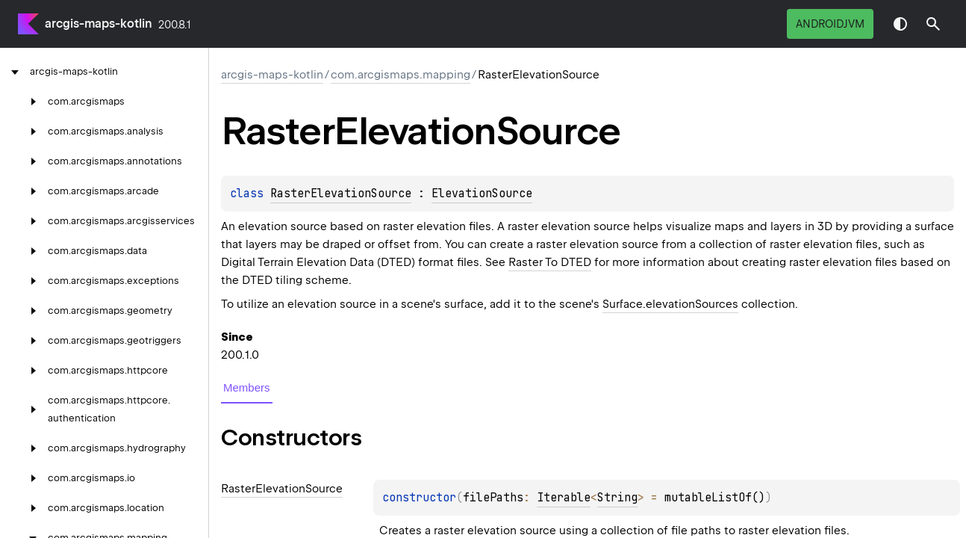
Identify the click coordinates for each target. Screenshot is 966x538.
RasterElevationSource (340, 193)
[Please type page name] (933, 24)
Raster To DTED (549, 262)
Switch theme (900, 24)
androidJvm (830, 24)
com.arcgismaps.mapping (400, 74)
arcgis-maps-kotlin (98, 23)
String (617, 497)
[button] (933, 24)
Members (246, 387)
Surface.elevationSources (670, 304)
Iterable (563, 497)
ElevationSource (481, 193)
